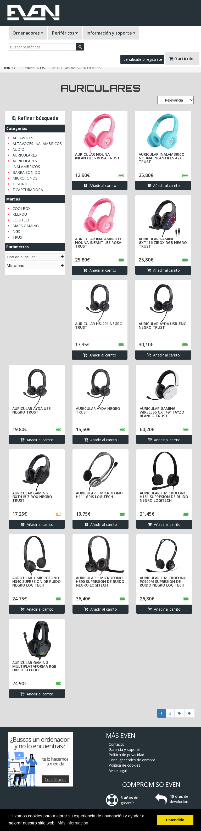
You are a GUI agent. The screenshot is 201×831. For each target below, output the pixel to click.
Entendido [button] (175, 820)
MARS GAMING (26, 225)
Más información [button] (73, 823)
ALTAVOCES (23, 137)
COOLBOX (21, 208)
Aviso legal (118, 746)
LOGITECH (22, 219)
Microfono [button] (35, 265)
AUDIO (18, 149)
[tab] (35, 257)
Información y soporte (111, 33)
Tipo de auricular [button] (35, 256)
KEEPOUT (21, 214)
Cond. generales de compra (132, 735)
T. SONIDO (22, 183)
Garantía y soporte (124, 725)
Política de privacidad (126, 730)
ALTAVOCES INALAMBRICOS (37, 143)
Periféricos (65, 33)
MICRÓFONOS (25, 178)
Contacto (116, 719)
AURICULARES (25, 155)
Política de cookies (124, 740)
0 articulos (182, 59)
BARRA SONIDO (26, 172)
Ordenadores (28, 33)
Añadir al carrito (99, 185)
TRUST (18, 237)
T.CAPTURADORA (28, 189)
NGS (16, 231)
